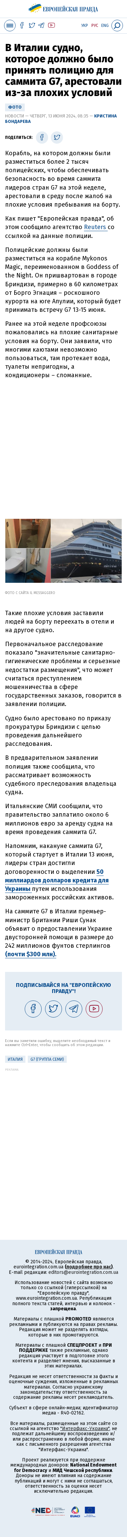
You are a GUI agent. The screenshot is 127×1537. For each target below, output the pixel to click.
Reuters (96, 227)
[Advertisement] (63, 446)
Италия (15, 1059)
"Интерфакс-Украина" (84, 1428)
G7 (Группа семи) (47, 1059)
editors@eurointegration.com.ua (83, 1272)
